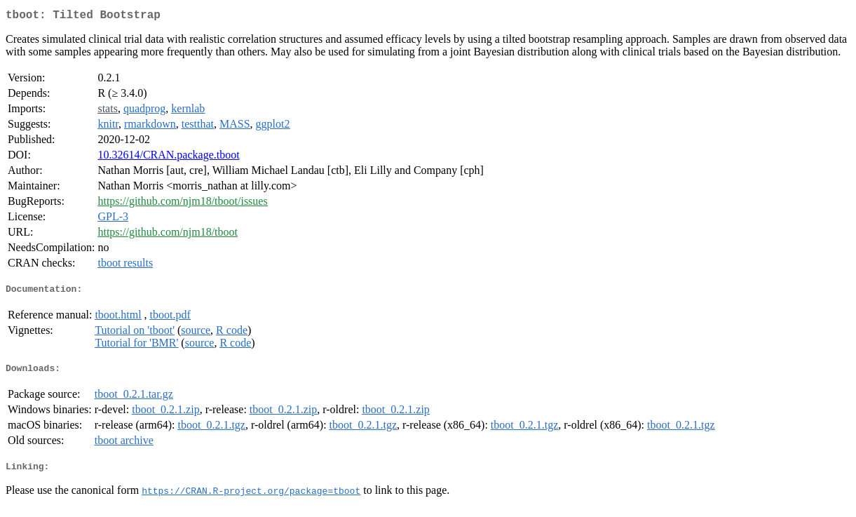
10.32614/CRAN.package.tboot (168, 157)
